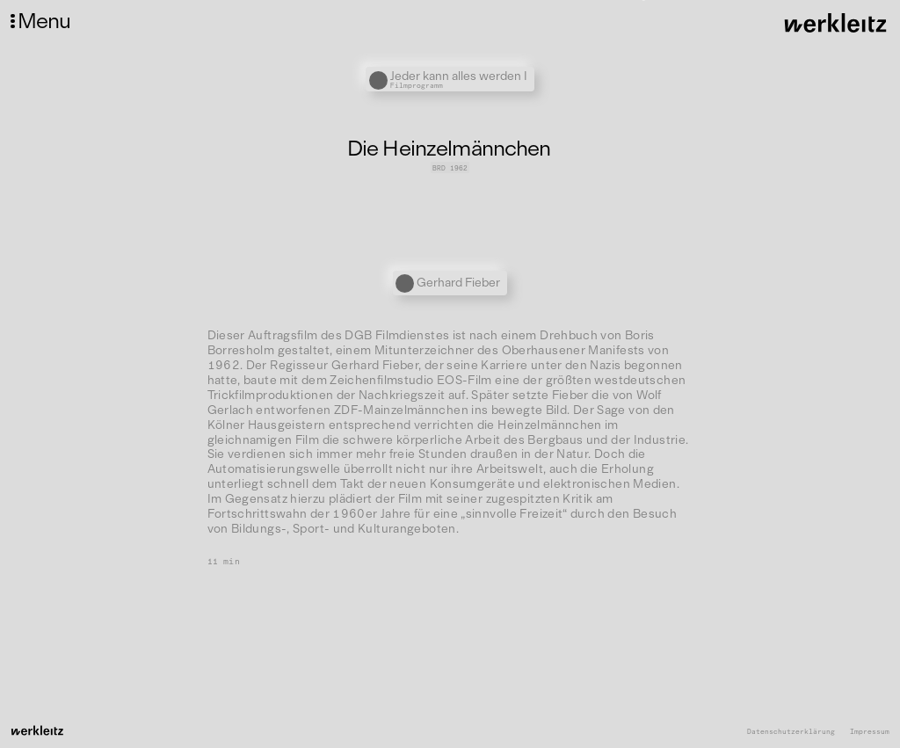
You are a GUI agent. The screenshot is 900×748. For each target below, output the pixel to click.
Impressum (869, 732)
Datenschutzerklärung (791, 732)
